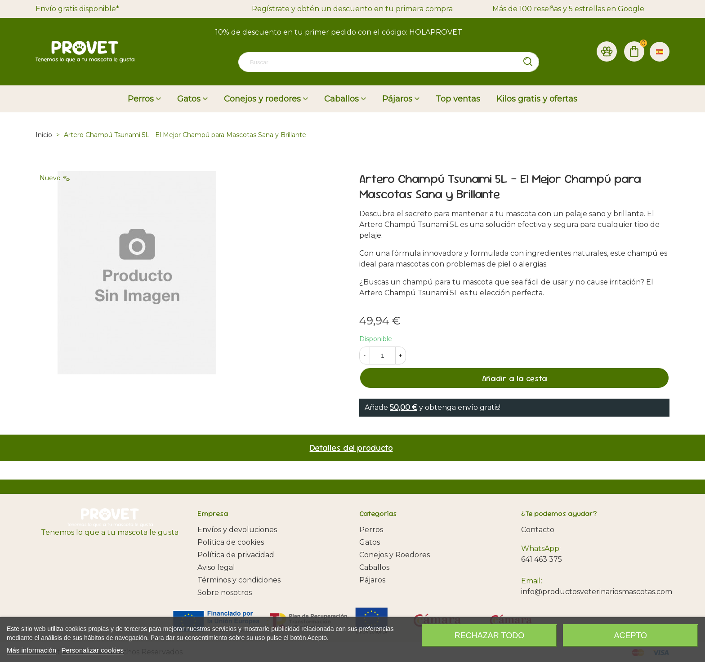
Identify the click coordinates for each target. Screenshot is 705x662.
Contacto (537, 529)
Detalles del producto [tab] (351, 447)
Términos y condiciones (239, 580)
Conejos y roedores (262, 99)
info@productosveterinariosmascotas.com (596, 591)
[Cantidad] (383, 355)
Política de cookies (230, 542)
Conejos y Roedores (394, 555)
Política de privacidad (235, 555)
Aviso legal (216, 567)
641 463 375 (541, 559)
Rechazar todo (489, 635)
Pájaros (397, 99)
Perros (141, 99)
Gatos (189, 99)
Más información (31, 650)
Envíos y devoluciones (237, 529)
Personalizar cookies (93, 650)
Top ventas (458, 99)
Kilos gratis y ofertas (536, 99)
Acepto (630, 635)
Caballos (341, 99)
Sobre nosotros (224, 592)
